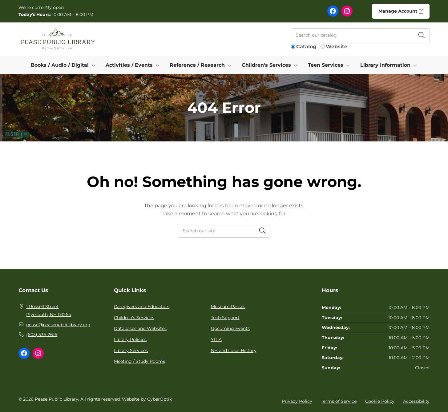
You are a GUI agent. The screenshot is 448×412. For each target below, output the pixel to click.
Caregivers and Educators (141, 306)
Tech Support (225, 317)
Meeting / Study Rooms (139, 361)
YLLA (216, 339)
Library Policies (130, 339)
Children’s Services (134, 317)
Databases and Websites (140, 328)
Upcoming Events (230, 328)
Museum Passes (228, 306)
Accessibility (416, 401)
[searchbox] (224, 231)
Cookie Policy (379, 401)
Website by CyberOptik (147, 399)
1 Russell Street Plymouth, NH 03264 (48, 310)
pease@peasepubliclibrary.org (58, 324)
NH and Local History (233, 350)
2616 (52, 334)
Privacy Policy (297, 401)
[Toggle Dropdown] (94, 65)
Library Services (131, 350)
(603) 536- (37, 334)
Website (336, 47)
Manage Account (400, 11)
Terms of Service (339, 401)
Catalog (306, 47)
